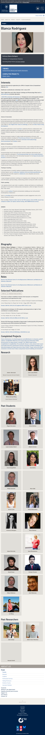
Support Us (4, 693)
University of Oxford (22, 733)
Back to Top (22, 701)
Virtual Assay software (24, 138)
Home (2, 19)
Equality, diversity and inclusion (9, 691)
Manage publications (15, 293)
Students (4, 676)
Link (30, 305)
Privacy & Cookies (22, 713)
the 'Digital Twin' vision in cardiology (18, 124)
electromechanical (6, 141)
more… (8, 76)
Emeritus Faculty (6, 683)
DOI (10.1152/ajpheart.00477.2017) (19, 305)
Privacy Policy (26, 2)
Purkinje (15, 141)
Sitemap (22, 712)
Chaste (4, 76)
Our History (4, 694)
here (7, 87)
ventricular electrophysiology (28, 139)
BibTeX (8, 305)
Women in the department (8, 689)
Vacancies (3, 688)
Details (3, 305)
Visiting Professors (6, 680)
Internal (22, 708)
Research (4, 674)
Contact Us (4, 696)
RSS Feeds (22, 710)
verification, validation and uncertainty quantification (26, 172)
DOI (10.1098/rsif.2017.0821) (17, 318)
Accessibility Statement (22, 715)
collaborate (22, 173)
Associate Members (7, 685)
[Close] (43, 1)
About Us (7, 19)
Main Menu (39, 15)
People (13, 19)
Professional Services (7, 678)
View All (4, 293)
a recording (7, 195)
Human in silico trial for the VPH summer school (21, 200)
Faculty (18, 19)
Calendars (22, 707)
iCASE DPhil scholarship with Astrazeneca (10, 97)
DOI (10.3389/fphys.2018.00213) (18, 332)
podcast (11, 191)
